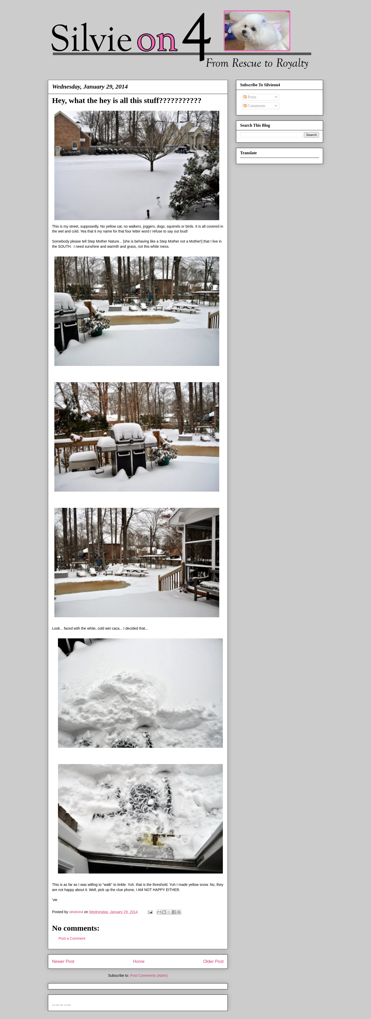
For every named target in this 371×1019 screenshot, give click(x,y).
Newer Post (63, 961)
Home (139, 961)
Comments (254, 106)
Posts (249, 97)
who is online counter (57, 1005)
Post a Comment (71, 938)
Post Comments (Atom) (148, 975)
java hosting (67, 1005)
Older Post (213, 961)
